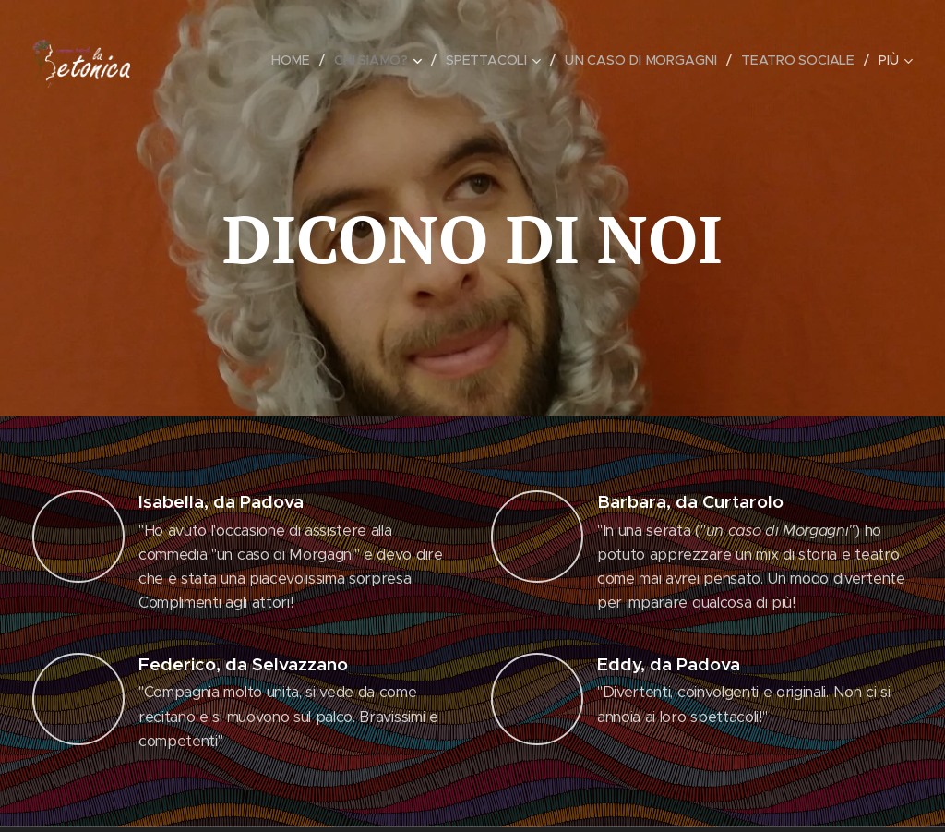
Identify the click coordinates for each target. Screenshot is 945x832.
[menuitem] (295, 60)
